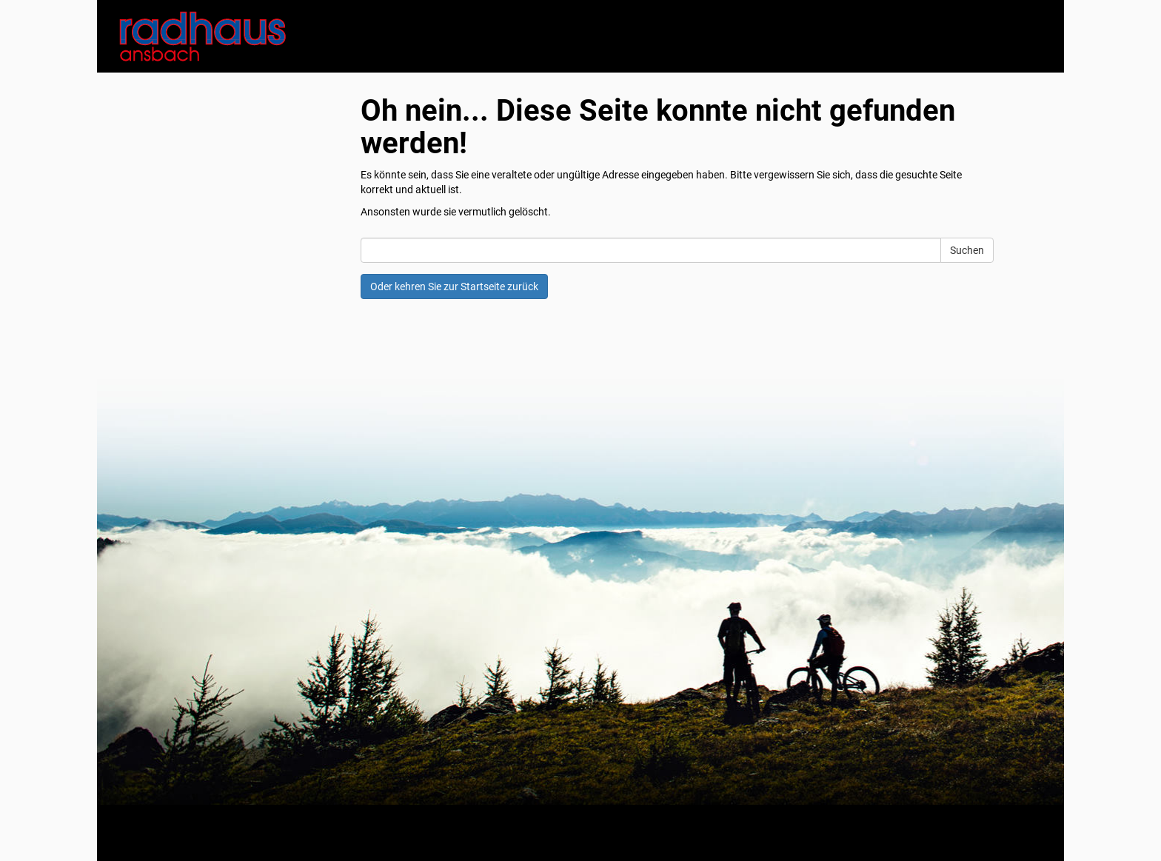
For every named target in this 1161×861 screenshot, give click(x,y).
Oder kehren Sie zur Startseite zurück (454, 286)
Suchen (967, 250)
